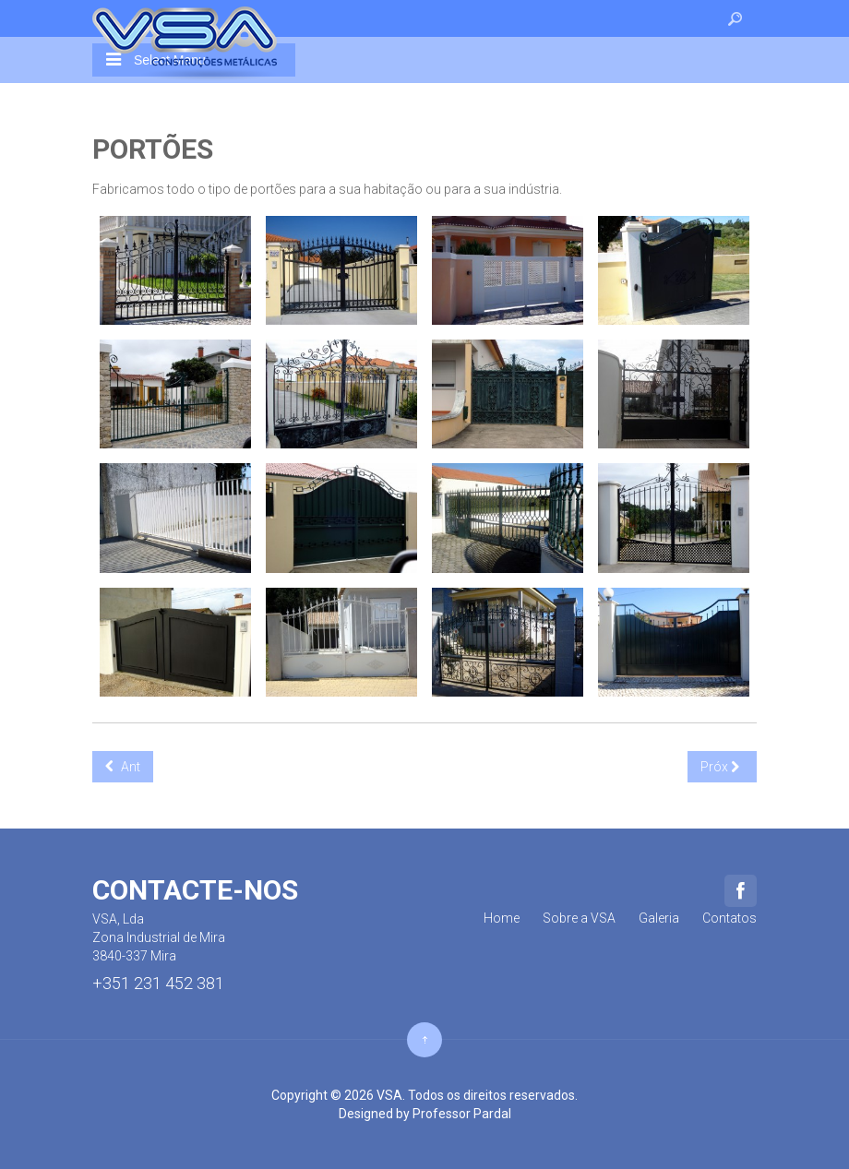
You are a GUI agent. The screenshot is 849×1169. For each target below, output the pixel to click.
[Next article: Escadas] (722, 766)
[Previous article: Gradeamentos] (122, 766)
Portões (152, 149)
